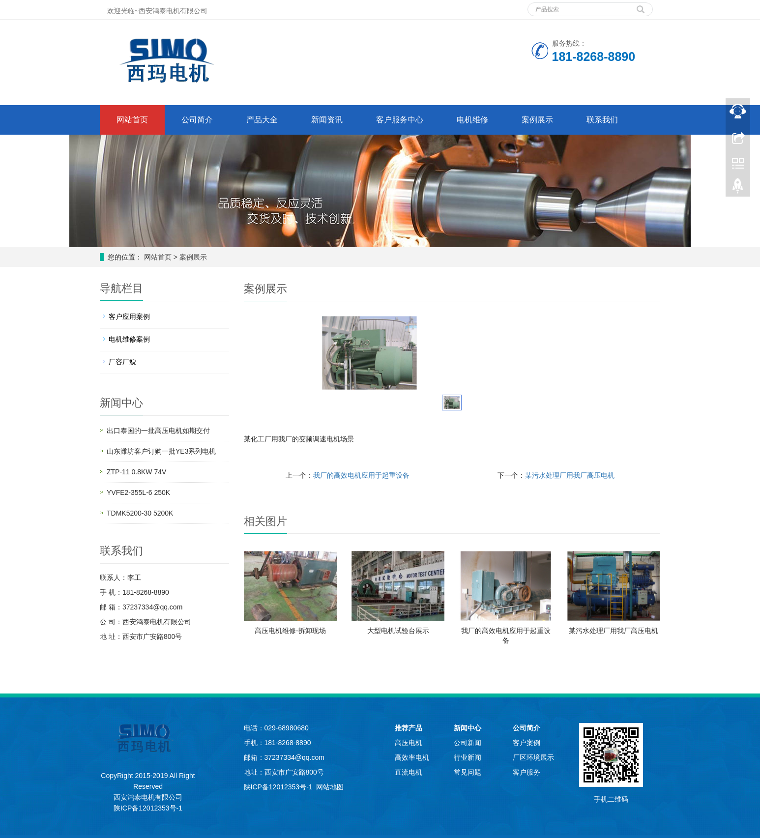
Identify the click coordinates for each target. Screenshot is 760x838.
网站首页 (132, 120)
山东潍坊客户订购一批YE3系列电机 (161, 451)
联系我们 (602, 120)
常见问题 (467, 772)
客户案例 (526, 743)
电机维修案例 (129, 339)
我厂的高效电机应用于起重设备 (361, 475)
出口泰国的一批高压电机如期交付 (158, 430)
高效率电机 (412, 757)
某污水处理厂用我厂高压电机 (569, 475)
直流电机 (408, 772)
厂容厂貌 (122, 362)
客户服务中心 (399, 120)
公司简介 (197, 120)
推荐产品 (408, 728)
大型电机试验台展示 (398, 631)
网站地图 (330, 787)
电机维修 (472, 120)
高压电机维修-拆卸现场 (290, 631)
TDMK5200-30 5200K (140, 513)
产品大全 (262, 120)
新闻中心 (467, 728)
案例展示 (537, 120)
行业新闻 (467, 757)
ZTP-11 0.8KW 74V (136, 472)
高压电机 (408, 743)
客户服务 (526, 772)
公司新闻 (467, 743)
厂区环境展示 (533, 757)
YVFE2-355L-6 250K (138, 492)
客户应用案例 (129, 316)
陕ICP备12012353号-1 (148, 808)
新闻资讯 (327, 120)
